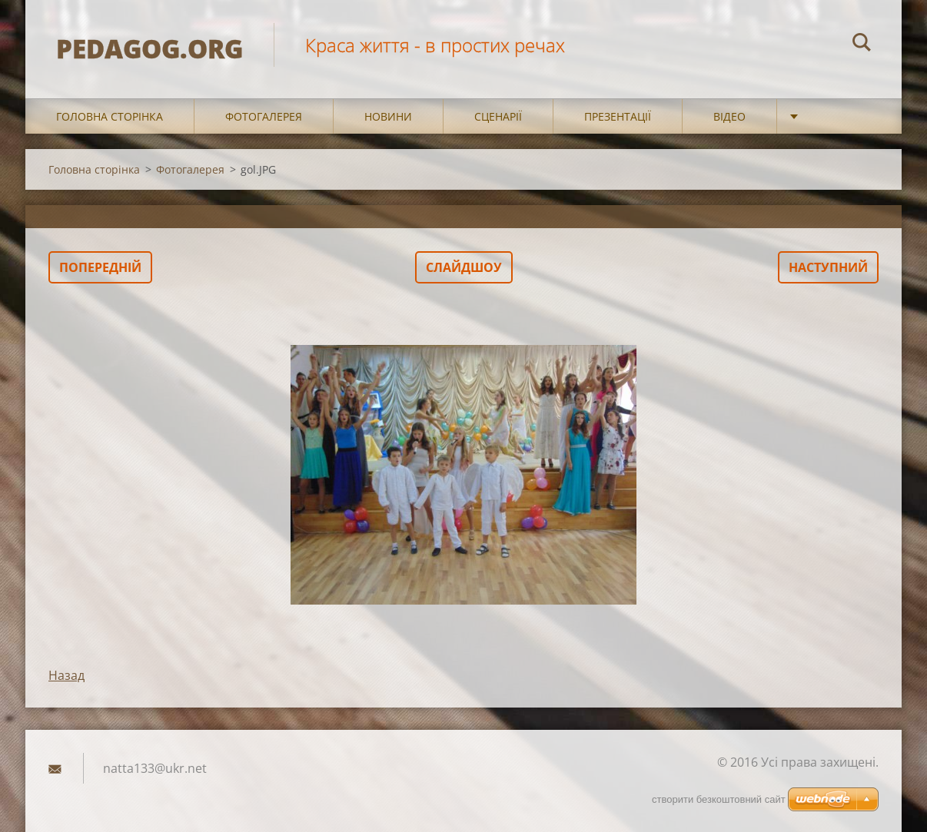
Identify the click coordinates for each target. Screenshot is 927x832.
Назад (66, 675)
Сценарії (498, 116)
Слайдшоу (464, 267)
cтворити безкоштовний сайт (719, 799)
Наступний (828, 267)
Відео (729, 116)
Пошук (861, 44)
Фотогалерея (263, 116)
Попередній (100, 267)
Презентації (617, 116)
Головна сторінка (109, 116)
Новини (388, 116)
